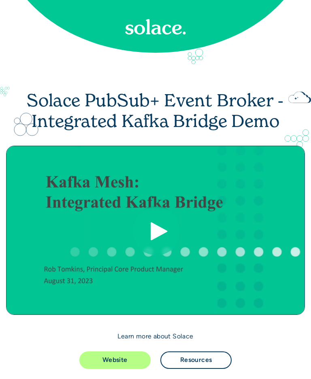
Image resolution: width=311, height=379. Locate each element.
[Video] (155, 230)
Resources (196, 360)
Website (115, 360)
